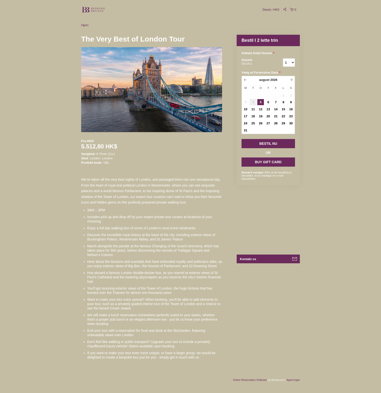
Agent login (293, 379)
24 (245, 123)
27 (268, 123)
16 (291, 109)
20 (268, 116)
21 (275, 116)
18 (253, 116)
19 (260, 116)
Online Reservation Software (250, 379)
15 (283, 109)
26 (260, 123)
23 (291, 116)
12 (260, 109)
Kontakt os (248, 259)
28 (275, 123)
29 (283, 123)
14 (275, 109)
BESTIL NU (268, 143)
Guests (256, 62)
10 (245, 109)
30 (291, 123)
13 (268, 109)
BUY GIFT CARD (268, 162)
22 (283, 116)
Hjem (84, 25)
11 (253, 109)
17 (245, 116)
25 (253, 123)
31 (245, 130)
